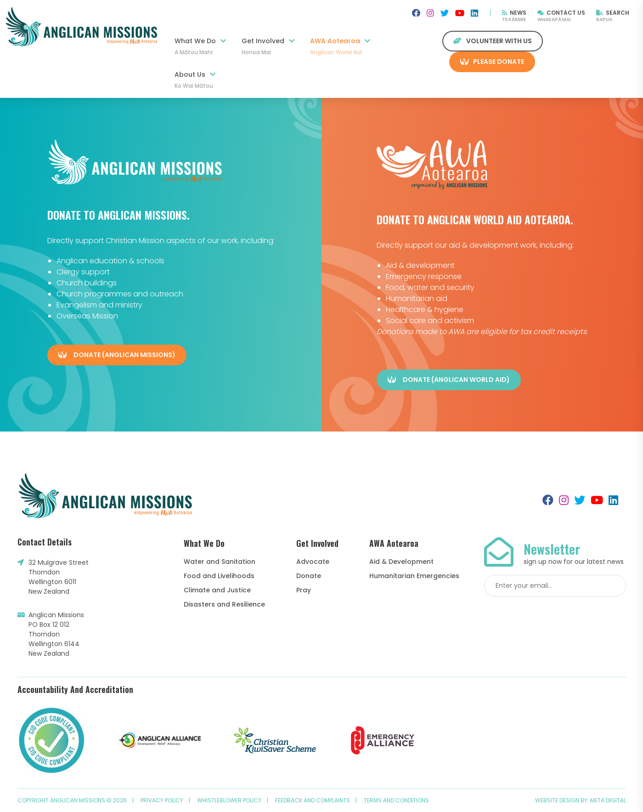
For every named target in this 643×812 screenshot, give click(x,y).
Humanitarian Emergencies (414, 575)
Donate (308, 575)
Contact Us (561, 13)
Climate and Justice (217, 590)
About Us (195, 80)
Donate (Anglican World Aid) (449, 379)
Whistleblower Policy (229, 800)
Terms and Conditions (396, 800)
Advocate (312, 561)
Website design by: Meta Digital (580, 800)
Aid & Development (401, 561)
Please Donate (492, 61)
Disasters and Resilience (224, 604)
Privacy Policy (162, 800)
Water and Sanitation (219, 561)
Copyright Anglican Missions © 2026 (72, 800)
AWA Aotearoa (340, 46)
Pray (303, 590)
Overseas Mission (87, 316)
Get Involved (268, 46)
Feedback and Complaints (312, 800)
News (514, 13)
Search (612, 13)
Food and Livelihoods (219, 575)
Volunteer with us (492, 40)
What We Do (200, 46)
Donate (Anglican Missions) (116, 354)
